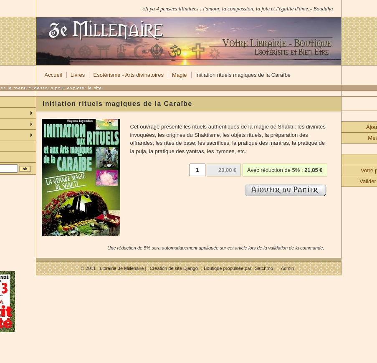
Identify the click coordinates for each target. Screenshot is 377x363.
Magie (179, 75)
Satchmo (264, 268)
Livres (78, 75)
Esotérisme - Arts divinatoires (129, 75)
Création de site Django (173, 268)
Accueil (53, 75)
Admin (287, 268)
